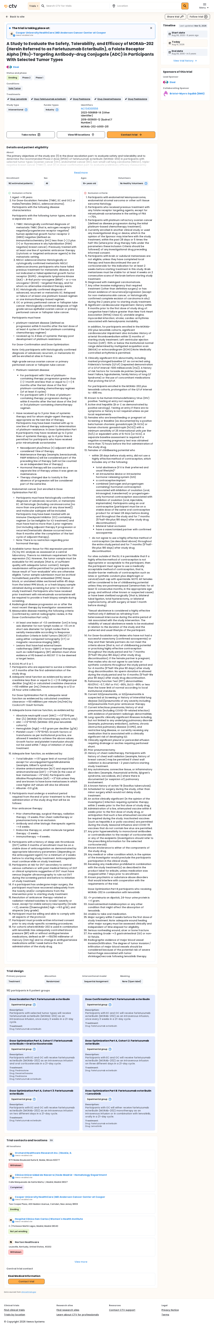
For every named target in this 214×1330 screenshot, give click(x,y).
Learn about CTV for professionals (78, 1314)
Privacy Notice (170, 1309)
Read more (81, 172)
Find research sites (68, 1309)
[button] (15, 88)
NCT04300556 (89, 108)
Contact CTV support (122, 1309)
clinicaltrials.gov (28, 1292)
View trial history (185, 60)
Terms (165, 1314)
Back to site (14, 16)
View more (81, 1261)
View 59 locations (81, 134)
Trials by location (14, 1314)
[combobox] (76, 6)
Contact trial (131, 134)
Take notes (31, 134)
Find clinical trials (14, 1309)
